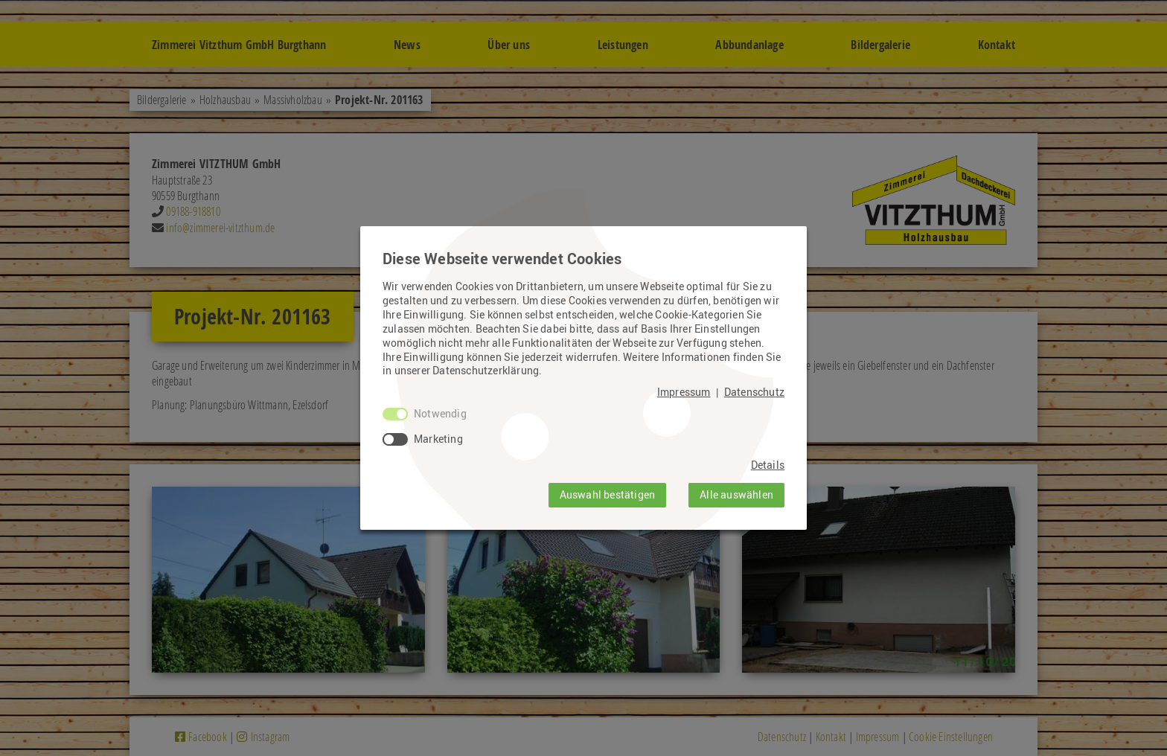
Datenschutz (754, 392)
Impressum (684, 392)
